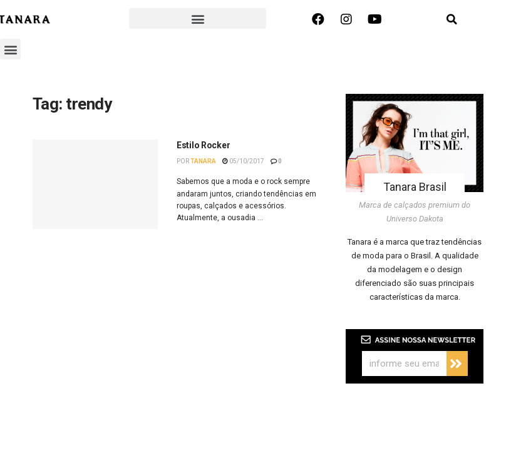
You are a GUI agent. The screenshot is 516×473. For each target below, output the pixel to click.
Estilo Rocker (203, 145)
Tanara (203, 161)
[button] (197, 18)
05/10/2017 (243, 161)
